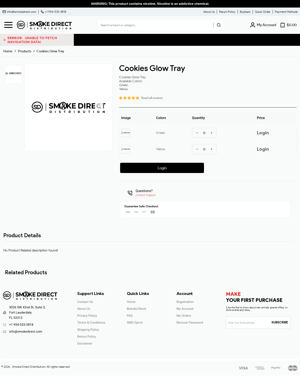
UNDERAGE (172, 216)
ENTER (127, 216)
